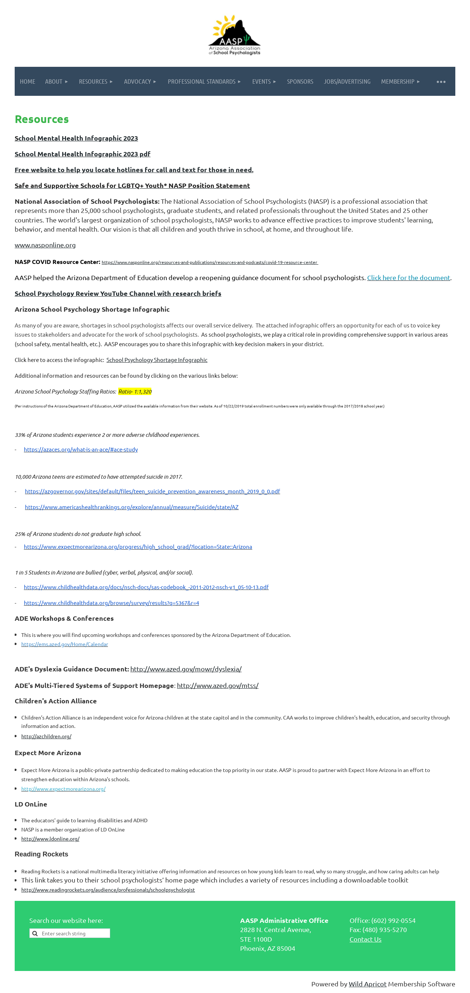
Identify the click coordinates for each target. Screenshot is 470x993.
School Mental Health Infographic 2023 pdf (83, 153)
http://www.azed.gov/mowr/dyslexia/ (186, 669)
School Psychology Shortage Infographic (156, 359)
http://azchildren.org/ (46, 736)
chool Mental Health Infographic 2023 (78, 138)
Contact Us (366, 939)
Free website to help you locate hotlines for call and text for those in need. (134, 169)
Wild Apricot (368, 983)
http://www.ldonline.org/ (50, 838)
